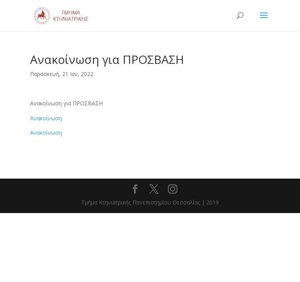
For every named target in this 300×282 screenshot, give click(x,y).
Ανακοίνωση (46, 118)
